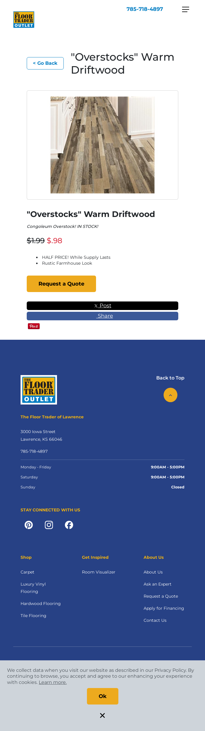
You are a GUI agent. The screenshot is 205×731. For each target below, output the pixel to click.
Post (102, 305)
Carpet (27, 572)
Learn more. (53, 682)
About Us (153, 572)
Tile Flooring (33, 615)
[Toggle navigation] (186, 9)
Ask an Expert (158, 584)
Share (102, 316)
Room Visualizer (98, 572)
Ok (103, 696)
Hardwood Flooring (41, 603)
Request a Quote (61, 284)
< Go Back (45, 63)
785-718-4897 (145, 9)
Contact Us (155, 620)
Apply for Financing (164, 608)
